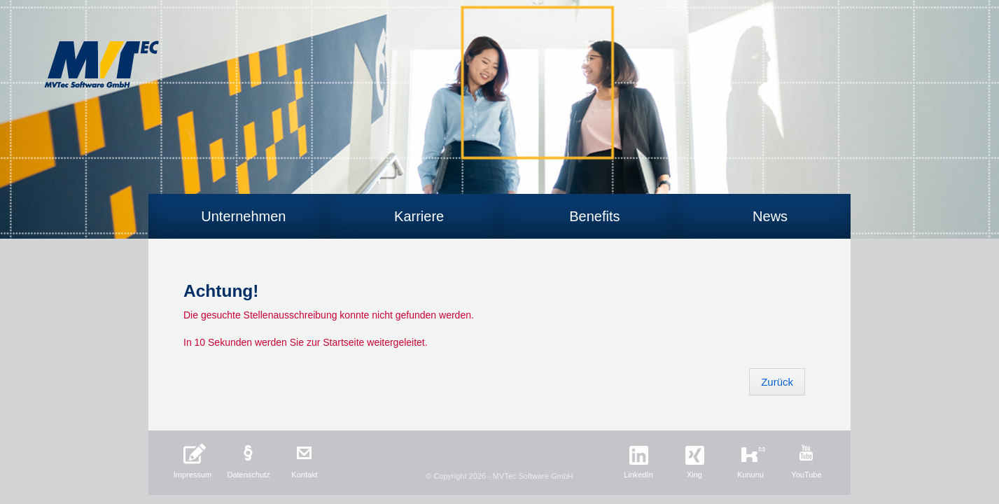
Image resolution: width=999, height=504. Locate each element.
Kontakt (304, 474)
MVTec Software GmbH (101, 64)
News (770, 216)
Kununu (750, 474)
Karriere (419, 216)
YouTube (806, 474)
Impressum (192, 474)
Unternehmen (243, 216)
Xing (694, 474)
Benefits (594, 216)
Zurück (777, 382)
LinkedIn (638, 474)
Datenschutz (248, 474)
